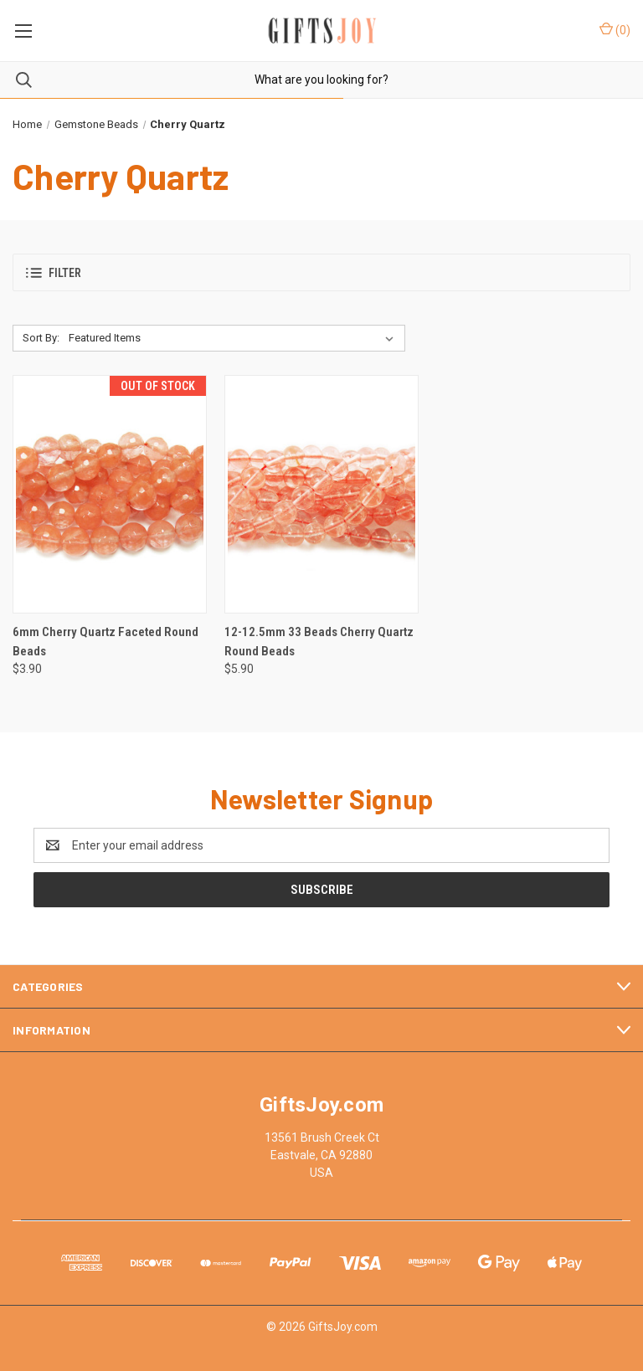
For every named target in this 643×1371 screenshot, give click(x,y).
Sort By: (41, 337)
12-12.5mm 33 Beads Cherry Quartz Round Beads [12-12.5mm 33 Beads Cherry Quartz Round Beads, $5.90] (319, 641)
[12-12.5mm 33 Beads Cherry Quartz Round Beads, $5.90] (321, 494)
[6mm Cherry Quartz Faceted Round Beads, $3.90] (109, 494)
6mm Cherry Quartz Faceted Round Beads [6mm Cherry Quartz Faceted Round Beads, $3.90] (105, 641)
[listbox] (234, 338)
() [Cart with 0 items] (614, 29)
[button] (321, 272)
